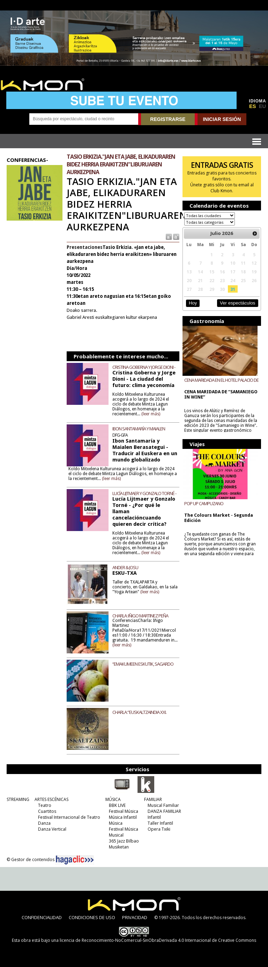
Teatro (44, 805)
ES (252, 106)
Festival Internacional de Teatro (69, 817)
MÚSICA (113, 799)
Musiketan (119, 847)
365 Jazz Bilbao (124, 841)
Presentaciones (85, 247)
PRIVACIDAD (134, 917)
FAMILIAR (153, 799)
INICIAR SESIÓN (222, 119)
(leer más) (150, 413)
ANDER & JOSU (125, 567)
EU (262, 106)
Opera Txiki (159, 829)
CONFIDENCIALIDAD (42, 917)
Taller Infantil (160, 823)
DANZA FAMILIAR (164, 811)
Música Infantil (123, 817)
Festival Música (123, 811)
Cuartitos (47, 811)
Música (115, 823)
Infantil (154, 817)
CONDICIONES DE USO (92, 917)
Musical (116, 835)
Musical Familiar (163, 805)
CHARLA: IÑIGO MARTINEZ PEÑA (140, 616)
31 (232, 289)
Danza (44, 823)
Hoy (193, 303)
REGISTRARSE (167, 119)
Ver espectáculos (237, 303)
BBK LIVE (117, 805)
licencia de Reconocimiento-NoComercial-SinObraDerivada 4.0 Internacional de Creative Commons (158, 940)
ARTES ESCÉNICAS (51, 799)
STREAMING (18, 799)
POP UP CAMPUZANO (203, 503)
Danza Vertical (52, 829)
